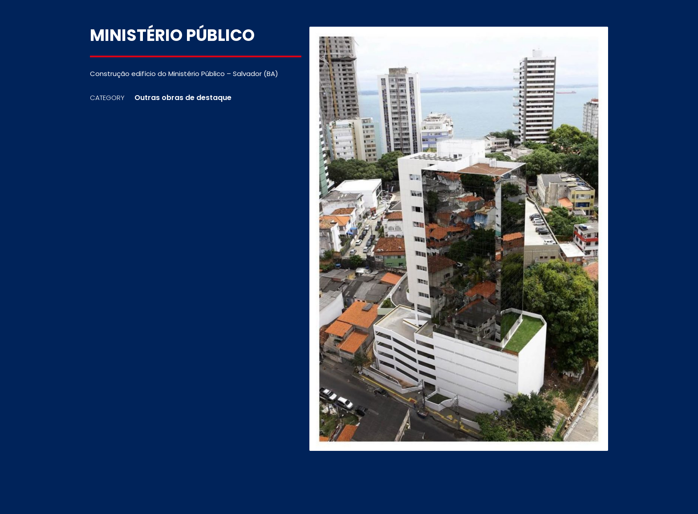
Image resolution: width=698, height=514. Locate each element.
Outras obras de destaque (182, 97)
